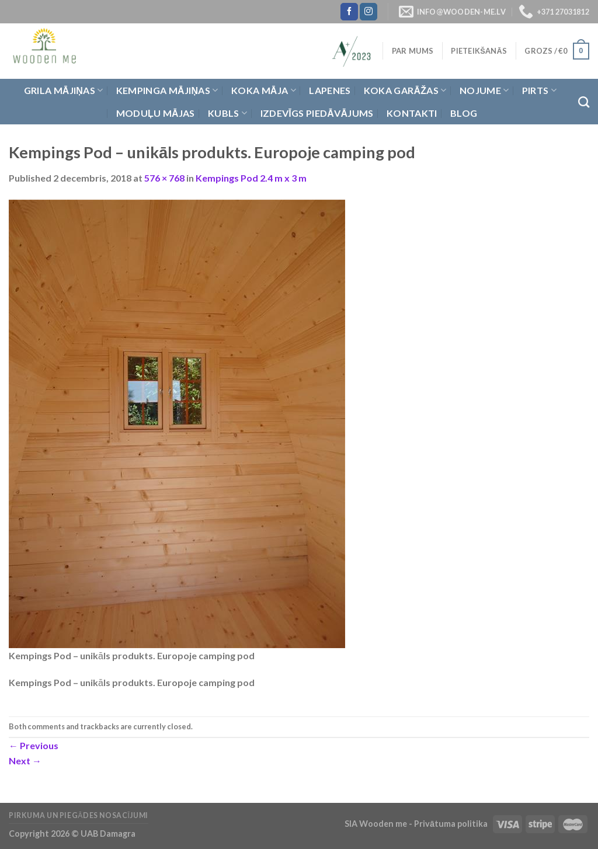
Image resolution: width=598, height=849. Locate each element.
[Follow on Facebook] (349, 11)
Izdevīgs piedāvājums (317, 113)
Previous (33, 745)
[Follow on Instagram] (368, 11)
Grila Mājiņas (63, 90)
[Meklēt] (583, 101)
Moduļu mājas (155, 113)
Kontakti (412, 113)
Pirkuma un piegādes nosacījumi (78, 815)
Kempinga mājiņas (167, 90)
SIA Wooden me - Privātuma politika (417, 824)
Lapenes (329, 90)
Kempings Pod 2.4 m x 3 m (251, 177)
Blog (463, 113)
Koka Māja (263, 90)
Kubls (227, 113)
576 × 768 (164, 177)
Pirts (539, 90)
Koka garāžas (405, 90)
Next (25, 760)
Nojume (484, 90)
